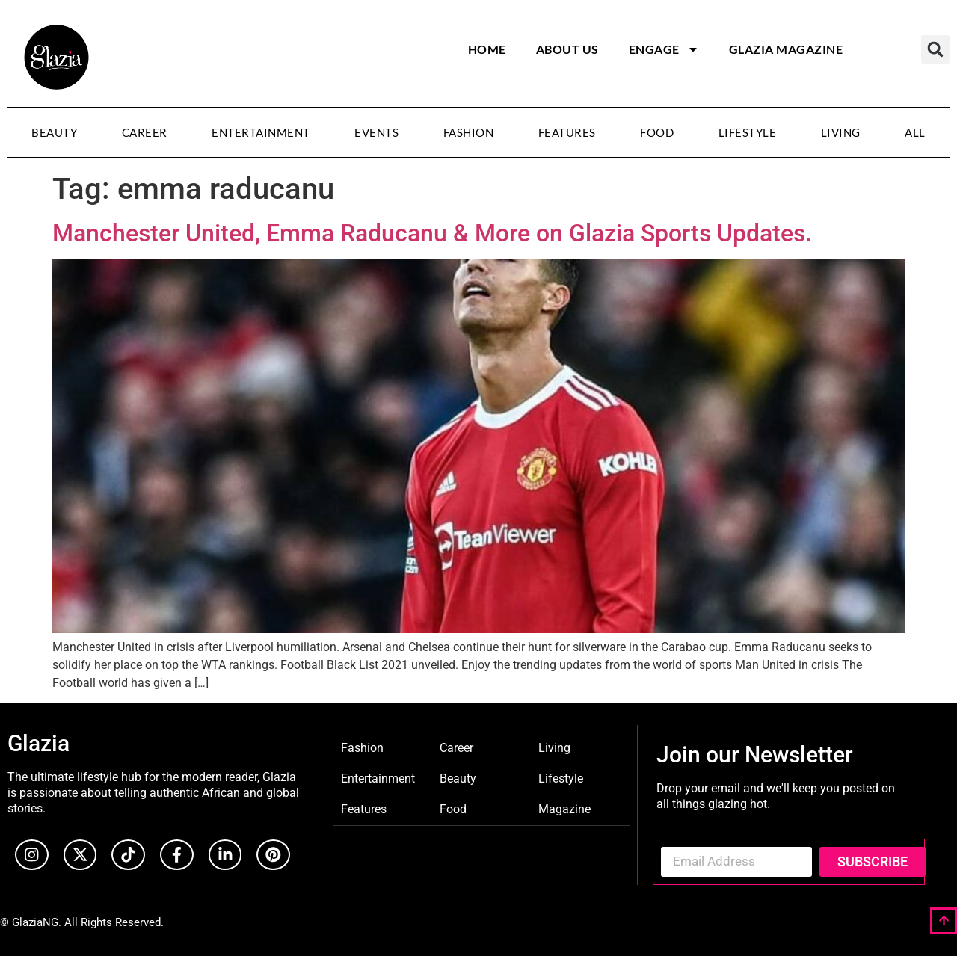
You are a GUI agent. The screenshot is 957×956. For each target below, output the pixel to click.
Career (144, 132)
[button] (935, 49)
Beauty (54, 132)
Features (567, 132)
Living (841, 132)
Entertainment (261, 132)
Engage (664, 49)
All (915, 132)
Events (376, 132)
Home (487, 49)
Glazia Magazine (786, 49)
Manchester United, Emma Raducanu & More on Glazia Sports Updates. (435, 233)
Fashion (468, 132)
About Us (567, 49)
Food (657, 132)
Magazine (564, 808)
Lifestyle (747, 132)
